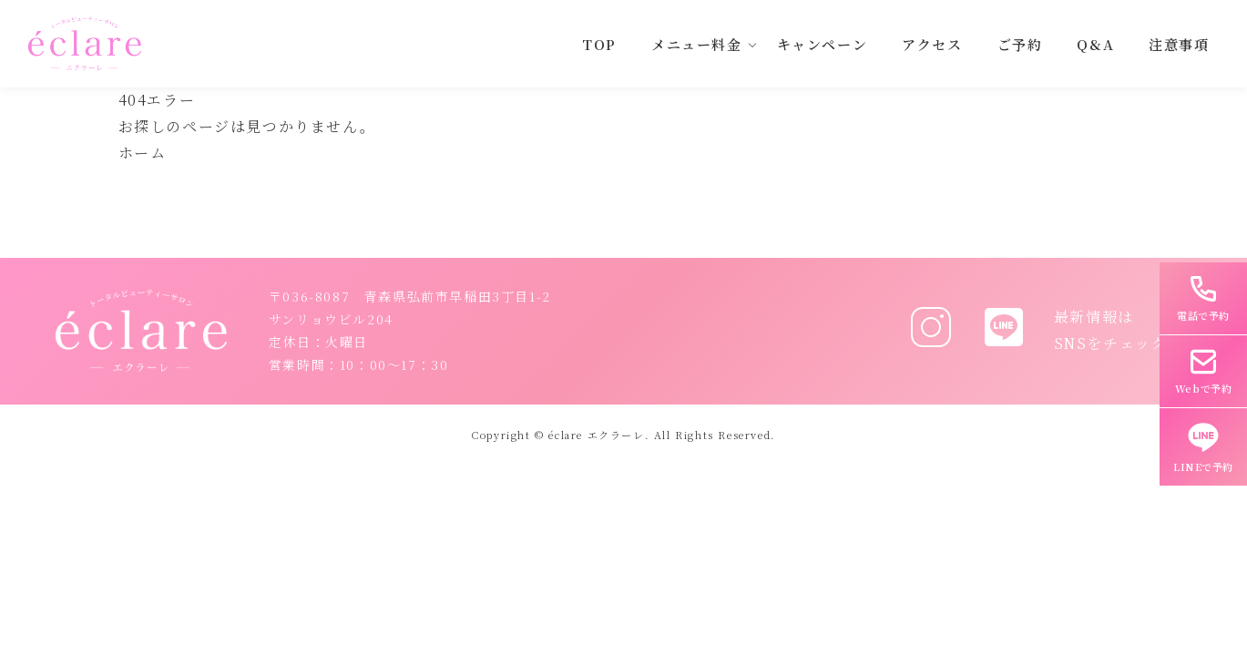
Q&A (1095, 44)
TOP (599, 44)
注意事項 (1179, 44)
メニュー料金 (696, 44)
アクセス (932, 44)
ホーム (142, 152)
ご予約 (1020, 44)
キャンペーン (822, 44)
